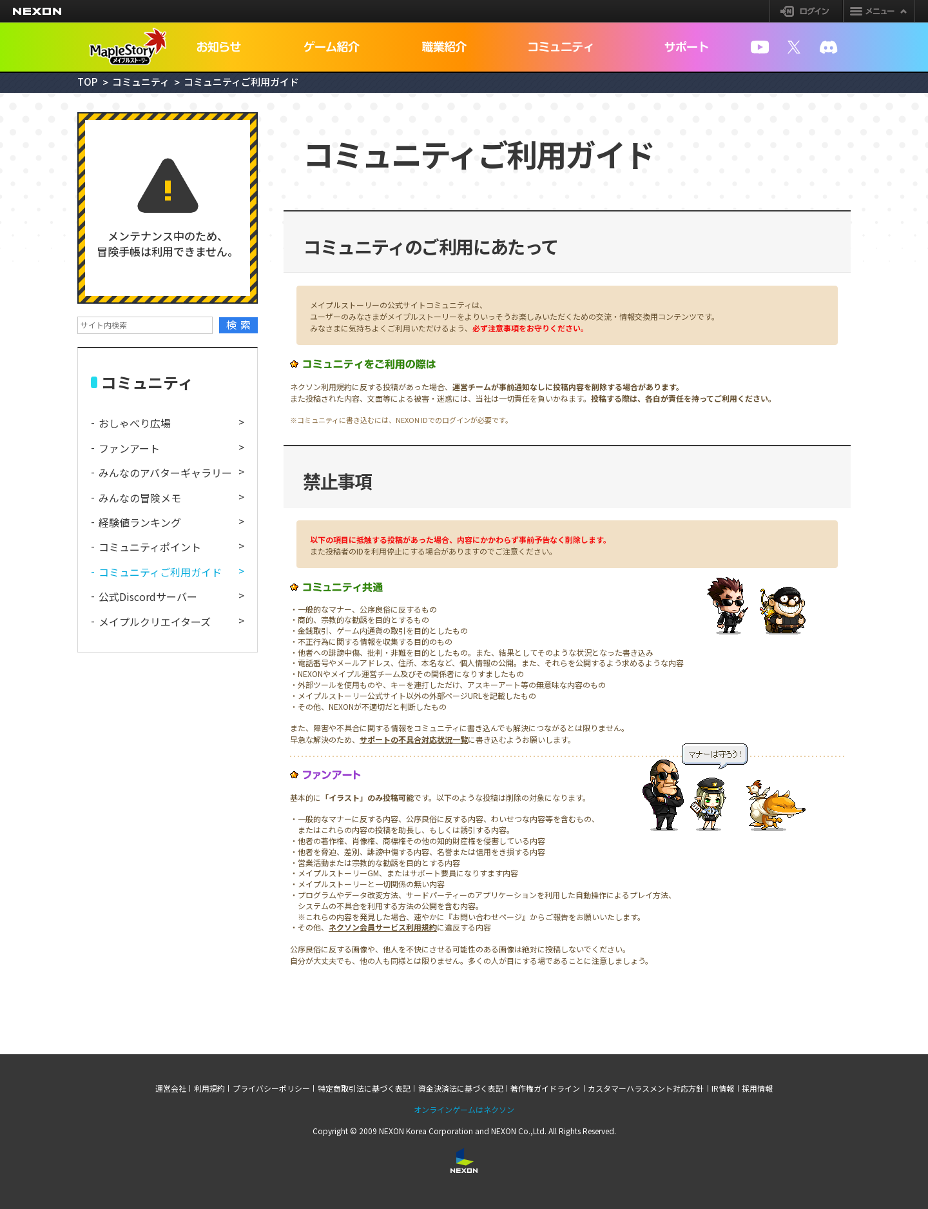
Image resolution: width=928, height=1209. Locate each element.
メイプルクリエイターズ (155, 621)
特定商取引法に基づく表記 (364, 1088)
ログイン (806, 11)
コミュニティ (140, 81)
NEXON (37, 11)
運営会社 (170, 1088)
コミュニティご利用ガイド (160, 572)
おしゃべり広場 (135, 423)
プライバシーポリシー (271, 1088)
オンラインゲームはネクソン (464, 1110)
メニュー (879, 11)
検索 (240, 324)
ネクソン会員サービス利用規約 (383, 926)
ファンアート (129, 448)
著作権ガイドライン (545, 1088)
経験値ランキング (140, 522)
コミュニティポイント (150, 547)
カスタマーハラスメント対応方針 (646, 1088)
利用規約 (209, 1088)
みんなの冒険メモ (140, 498)
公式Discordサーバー (148, 596)
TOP (87, 81)
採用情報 (757, 1088)
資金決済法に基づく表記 (460, 1088)
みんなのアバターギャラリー (165, 473)
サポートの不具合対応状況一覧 (414, 739)
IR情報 (722, 1088)
